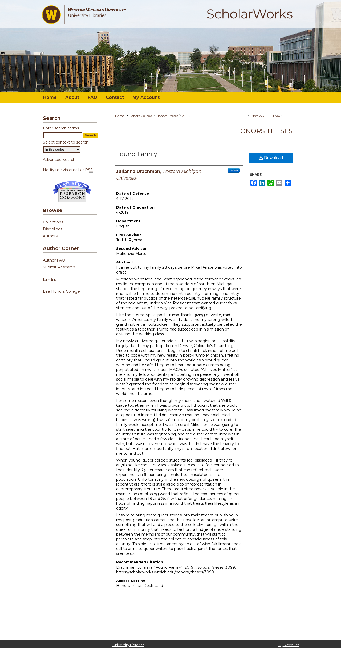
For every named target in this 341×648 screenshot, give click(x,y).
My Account (288, 645)
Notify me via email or (68, 170)
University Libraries (128, 645)
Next (276, 115)
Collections (53, 222)
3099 (186, 116)
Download (271, 158)
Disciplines (52, 229)
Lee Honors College (61, 291)
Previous (257, 115)
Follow (233, 170)
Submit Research (59, 267)
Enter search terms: (61, 128)
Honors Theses (167, 116)
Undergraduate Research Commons (72, 191)
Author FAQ (54, 260)
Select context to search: (66, 142)
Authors (50, 236)
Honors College (140, 116)
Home (119, 116)
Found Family (136, 154)
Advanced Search (59, 159)
